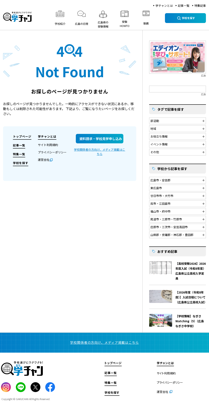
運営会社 (43, 160)
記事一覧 (183, 5)
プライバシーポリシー (52, 152)
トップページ (22, 136)
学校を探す (20, 163)
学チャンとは (164, 5)
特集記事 (200, 5)
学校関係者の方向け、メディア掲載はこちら (99, 151)
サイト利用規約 (48, 145)
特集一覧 (19, 154)
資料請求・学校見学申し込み (100, 138)
